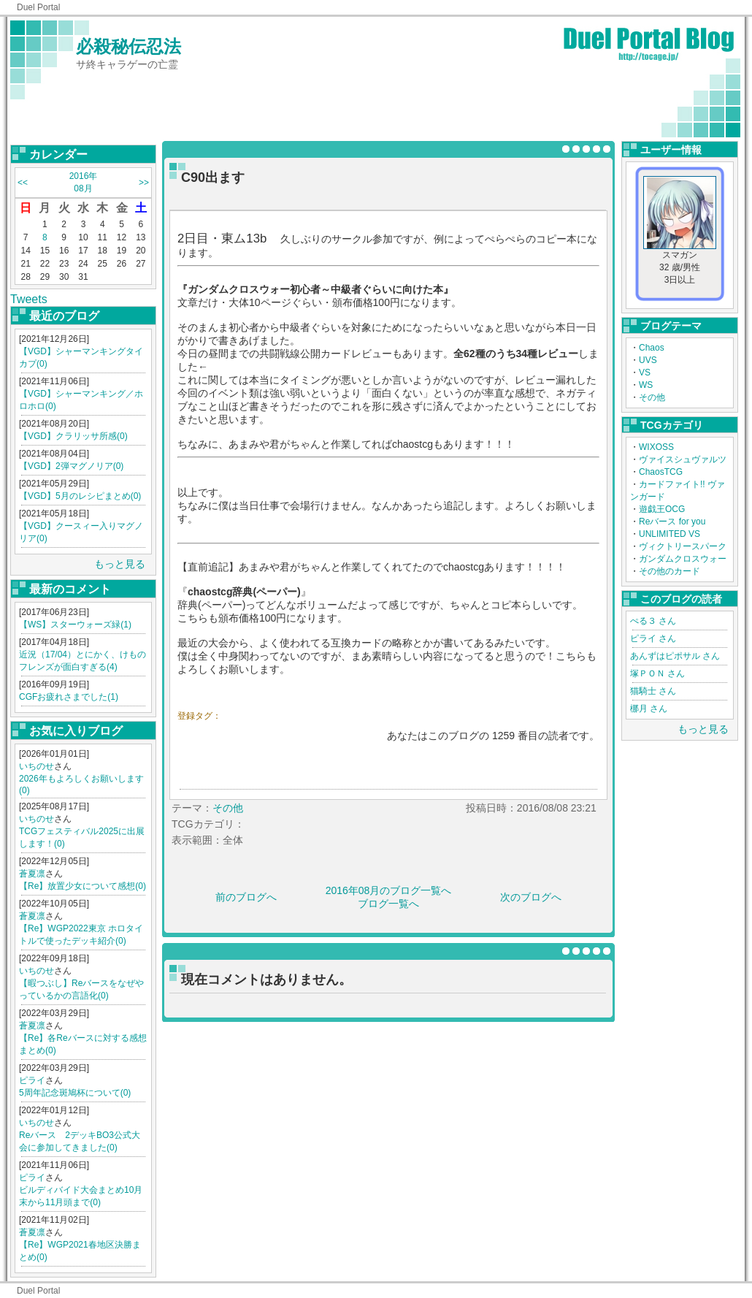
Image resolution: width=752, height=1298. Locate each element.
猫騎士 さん (653, 691)
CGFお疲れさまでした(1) (68, 697)
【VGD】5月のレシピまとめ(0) (80, 496)
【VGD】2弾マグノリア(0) (71, 466)
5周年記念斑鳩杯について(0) (75, 1093)
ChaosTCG (661, 472)
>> (144, 182)
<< (23, 182)
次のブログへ (530, 897)
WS (646, 385)
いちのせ (36, 766)
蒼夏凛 (32, 873)
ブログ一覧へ (388, 903)
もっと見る (119, 564)
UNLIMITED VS (669, 534)
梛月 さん (648, 708)
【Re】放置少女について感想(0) (82, 886)
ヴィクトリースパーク (682, 546)
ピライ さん (653, 638)
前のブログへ (246, 897)
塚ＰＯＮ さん (657, 673)
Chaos (651, 348)
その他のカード (669, 571)
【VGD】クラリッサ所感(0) (73, 436)
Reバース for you (672, 521)
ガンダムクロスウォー (682, 559)
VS (645, 372)
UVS (648, 360)
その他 (652, 397)
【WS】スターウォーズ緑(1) (75, 624)
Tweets (28, 299)
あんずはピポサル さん (675, 656)
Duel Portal (38, 7)
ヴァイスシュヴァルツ (682, 459)
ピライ (32, 1080)
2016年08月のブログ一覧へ (389, 890)
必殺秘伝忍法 (128, 46)
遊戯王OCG (662, 509)
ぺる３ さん (653, 621)
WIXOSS (656, 447)
